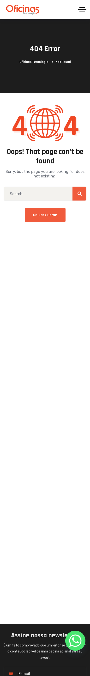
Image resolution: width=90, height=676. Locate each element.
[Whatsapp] (75, 641)
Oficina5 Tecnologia (33, 62)
